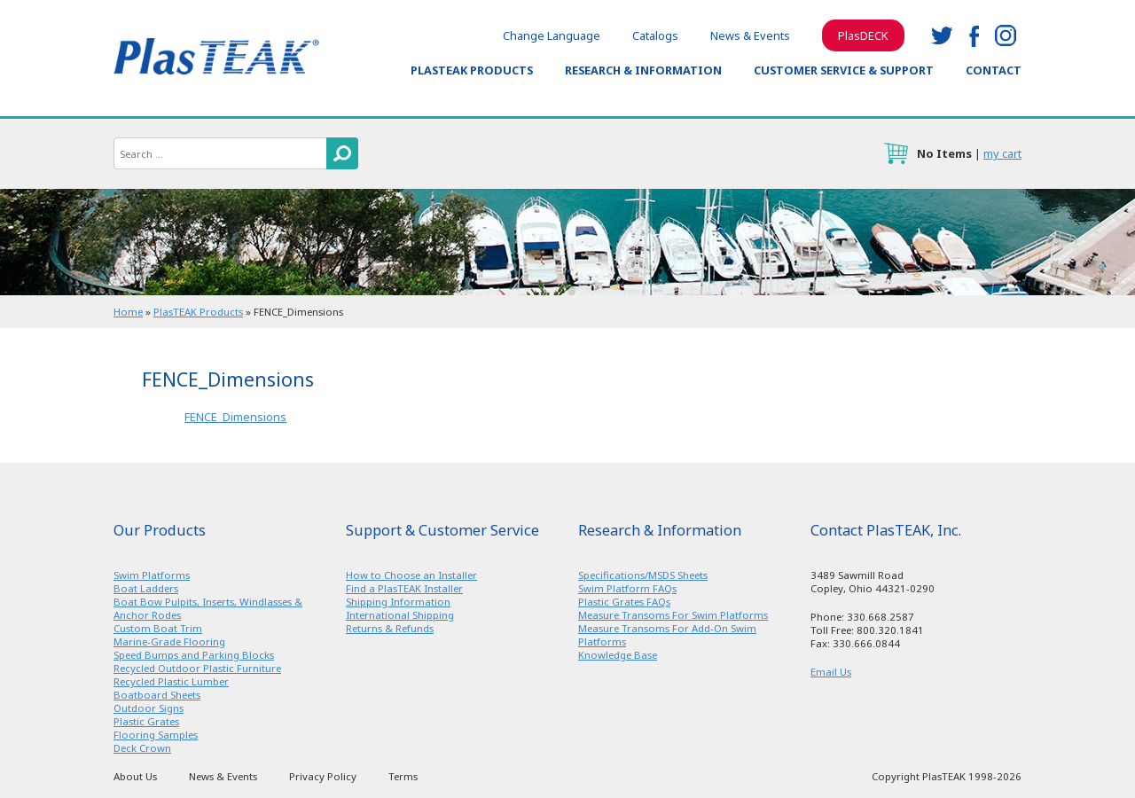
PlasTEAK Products (472, 70)
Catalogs (655, 35)
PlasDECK (863, 35)
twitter (942, 35)
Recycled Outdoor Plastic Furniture (197, 668)
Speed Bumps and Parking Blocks (194, 654)
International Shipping (400, 615)
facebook (974, 35)
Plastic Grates (146, 721)
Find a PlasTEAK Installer (404, 588)
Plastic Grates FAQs (624, 601)
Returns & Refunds (390, 628)
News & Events (750, 35)
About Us (135, 776)
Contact (994, 70)
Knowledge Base (617, 654)
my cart (1002, 153)
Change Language (551, 35)
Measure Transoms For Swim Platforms (673, 615)
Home (128, 311)
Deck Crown (142, 748)
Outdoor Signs (149, 708)
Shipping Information (398, 601)
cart (896, 153)
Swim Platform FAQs (627, 588)
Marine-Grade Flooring (169, 641)
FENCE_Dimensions (235, 417)
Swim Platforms (152, 575)
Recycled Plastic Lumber (171, 681)
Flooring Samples (156, 734)
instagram (1006, 35)
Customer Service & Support (844, 70)
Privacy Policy (322, 776)
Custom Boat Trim (158, 628)
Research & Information (643, 70)
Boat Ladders (146, 588)
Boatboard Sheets (157, 694)
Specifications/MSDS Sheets (643, 575)
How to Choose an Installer (411, 575)
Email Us (830, 671)
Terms (403, 776)
